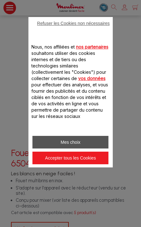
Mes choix (70, 142)
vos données (92, 78)
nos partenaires (92, 46)
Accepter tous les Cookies (70, 157)
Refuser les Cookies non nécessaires (73, 23)
